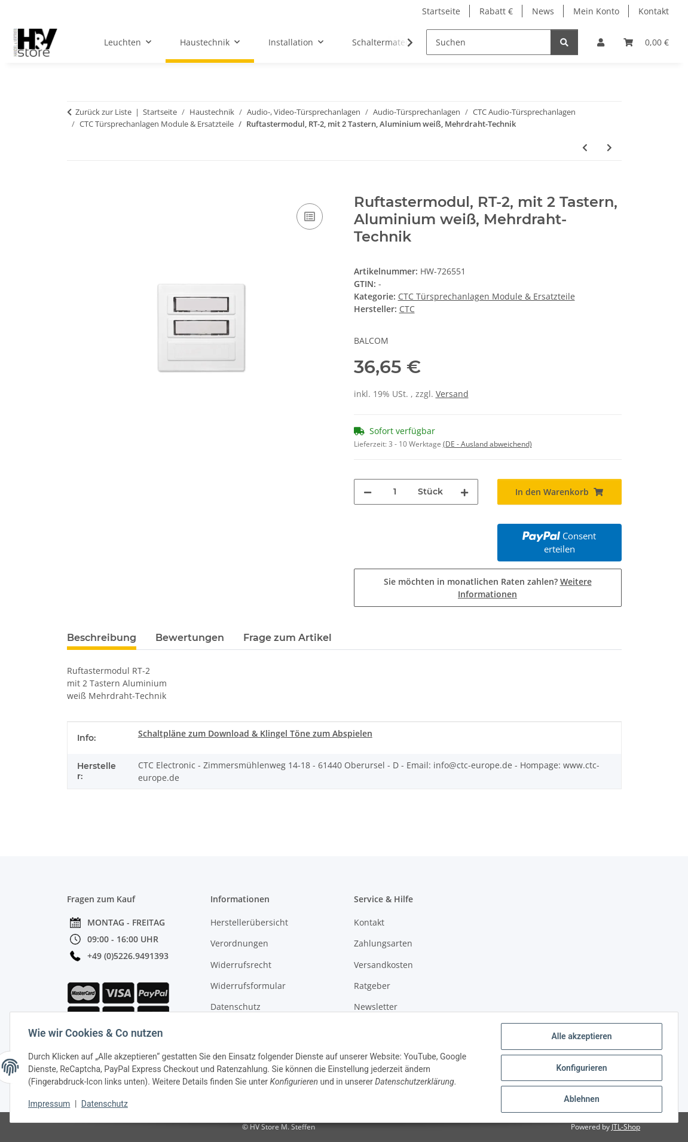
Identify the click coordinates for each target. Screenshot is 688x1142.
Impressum (50, 1105)
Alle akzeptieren (580, 1037)
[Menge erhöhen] (464, 492)
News (543, 11)
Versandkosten (383, 964)
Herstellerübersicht (249, 922)
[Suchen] (488, 42)
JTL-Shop (625, 1127)
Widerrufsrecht (240, 964)
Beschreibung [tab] (101, 637)
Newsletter (375, 1006)
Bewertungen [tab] (189, 637)
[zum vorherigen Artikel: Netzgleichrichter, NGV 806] (585, 147)
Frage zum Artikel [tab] (287, 637)
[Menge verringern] (367, 492)
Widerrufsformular (248, 985)
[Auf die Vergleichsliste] (309, 216)
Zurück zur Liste (103, 111)
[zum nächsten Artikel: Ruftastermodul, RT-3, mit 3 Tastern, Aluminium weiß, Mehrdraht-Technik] (609, 147)
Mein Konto (596, 11)
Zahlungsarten (383, 943)
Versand (452, 393)
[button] (601, 42)
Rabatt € (496, 11)
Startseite (441, 11)
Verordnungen (239, 943)
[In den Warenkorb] (76, 187)
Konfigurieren (580, 1068)
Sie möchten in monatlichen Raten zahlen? (488, 588)
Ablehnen (580, 1099)
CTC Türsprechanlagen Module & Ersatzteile (486, 296)
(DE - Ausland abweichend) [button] (487, 444)
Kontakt (653, 11)
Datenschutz (105, 1105)
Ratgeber (372, 985)
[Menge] (394, 492)
